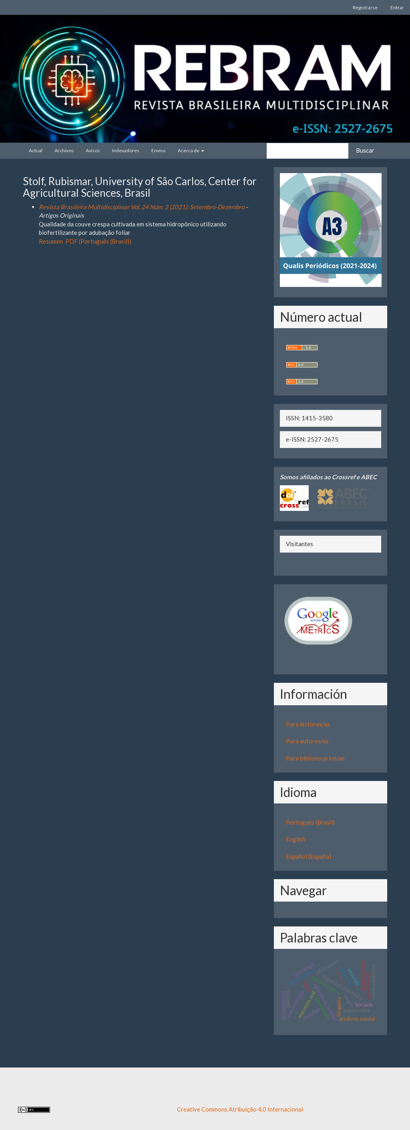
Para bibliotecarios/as (315, 758)
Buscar (365, 150)
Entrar (397, 7)
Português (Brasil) (310, 822)
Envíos (158, 150)
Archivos (64, 150)
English (295, 839)
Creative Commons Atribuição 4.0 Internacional (240, 1109)
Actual (35, 150)
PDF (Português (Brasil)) (98, 241)
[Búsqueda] (307, 151)
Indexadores (125, 150)
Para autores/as (307, 741)
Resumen (51, 241)
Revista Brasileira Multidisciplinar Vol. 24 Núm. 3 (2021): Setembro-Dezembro (142, 206)
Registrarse (365, 7)
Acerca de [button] (191, 150)
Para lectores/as (308, 724)
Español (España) (308, 856)
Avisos (93, 150)
